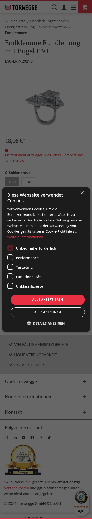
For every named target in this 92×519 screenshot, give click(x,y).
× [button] (82, 193)
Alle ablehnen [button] (47, 312)
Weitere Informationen (25, 237)
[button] (46, 323)
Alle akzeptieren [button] (47, 299)
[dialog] (46, 259)
